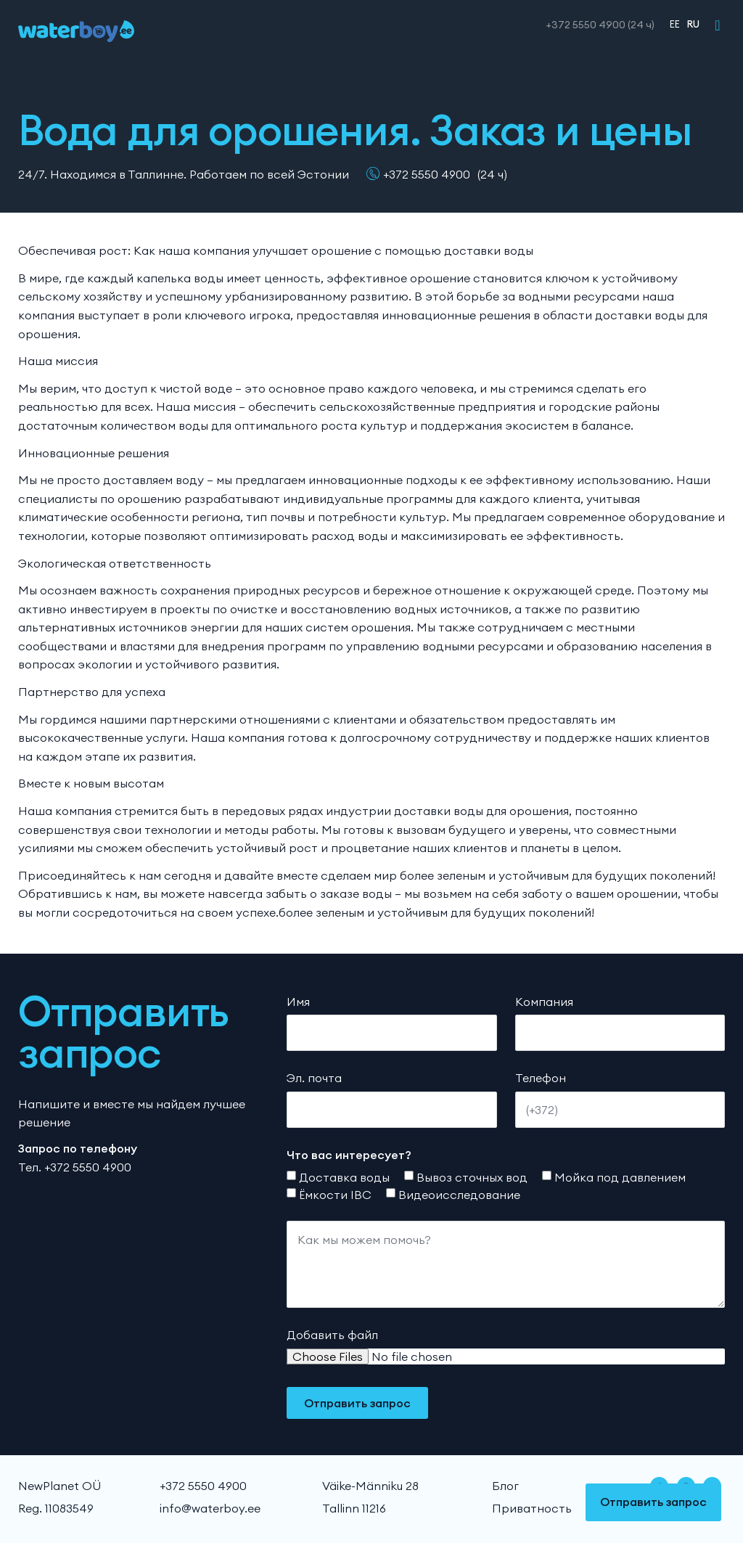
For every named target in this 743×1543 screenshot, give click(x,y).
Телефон (540, 1078)
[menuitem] (671, 24)
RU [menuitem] (693, 24)
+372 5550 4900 (426, 174)
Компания (544, 1001)
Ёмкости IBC (335, 1194)
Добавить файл (332, 1334)
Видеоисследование (459, 1194)
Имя (298, 1001)
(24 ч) (492, 174)
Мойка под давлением (620, 1177)
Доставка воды (344, 1177)
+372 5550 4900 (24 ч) (600, 24)
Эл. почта (314, 1078)
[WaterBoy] (76, 31)
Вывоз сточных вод (472, 1177)
